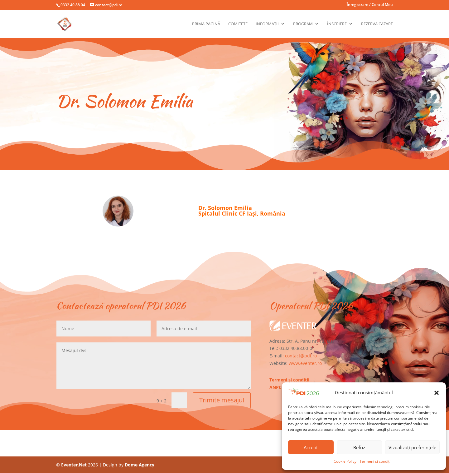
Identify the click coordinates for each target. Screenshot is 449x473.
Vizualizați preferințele (412, 447)
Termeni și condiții (375, 461)
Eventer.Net (74, 465)
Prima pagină (206, 24)
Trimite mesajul (221, 400)
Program (303, 24)
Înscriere (337, 24)
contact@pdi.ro (301, 356)
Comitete (238, 24)
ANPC (275, 387)
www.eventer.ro (305, 363)
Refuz (359, 447)
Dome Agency (139, 465)
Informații (267, 24)
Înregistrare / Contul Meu (370, 5)
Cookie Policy (345, 461)
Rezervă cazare (377, 24)
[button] (436, 393)
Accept (311, 447)
